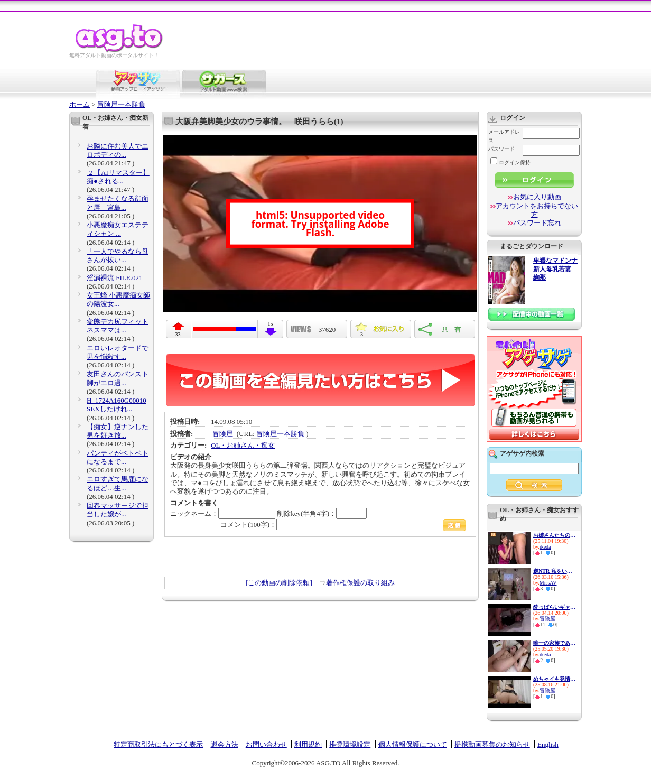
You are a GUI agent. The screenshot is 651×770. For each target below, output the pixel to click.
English (548, 744)
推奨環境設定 (349, 744)
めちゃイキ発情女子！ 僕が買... (554, 679)
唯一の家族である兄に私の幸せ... (554, 643)
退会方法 (224, 744)
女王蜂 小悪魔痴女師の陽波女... (118, 299)
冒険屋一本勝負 (121, 104)
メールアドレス (504, 136)
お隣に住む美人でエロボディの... (117, 150)
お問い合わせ (266, 744)
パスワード (501, 149)
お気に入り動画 (537, 197)
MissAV (548, 583)
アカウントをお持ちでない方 (537, 210)
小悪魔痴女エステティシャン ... (117, 229)
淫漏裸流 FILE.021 (114, 278)
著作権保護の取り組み (360, 583)
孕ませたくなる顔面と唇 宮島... (117, 202)
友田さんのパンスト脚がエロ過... (117, 378)
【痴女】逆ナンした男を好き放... (117, 431)
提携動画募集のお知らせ (492, 744)
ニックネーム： (222, 513)
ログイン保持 (510, 162)
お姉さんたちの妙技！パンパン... (554, 535)
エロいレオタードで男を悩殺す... (117, 352)
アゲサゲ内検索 (522, 453)
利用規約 (308, 744)
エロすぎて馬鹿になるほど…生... (117, 483)
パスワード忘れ (537, 223)
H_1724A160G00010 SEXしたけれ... (116, 404)
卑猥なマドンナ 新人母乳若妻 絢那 (555, 269)
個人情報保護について (412, 744)
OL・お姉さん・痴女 (243, 445)
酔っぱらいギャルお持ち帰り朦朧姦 (554, 607)
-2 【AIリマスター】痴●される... (118, 177)
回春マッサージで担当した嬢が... (117, 510)
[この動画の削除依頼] (279, 583)
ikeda (545, 547)
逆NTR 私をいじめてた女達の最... (554, 571)
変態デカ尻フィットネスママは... (117, 326)
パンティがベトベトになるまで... (117, 457)
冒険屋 (222, 434)
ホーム (79, 104)
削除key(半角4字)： (322, 513)
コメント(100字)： (343, 524)
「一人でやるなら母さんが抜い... (117, 255)
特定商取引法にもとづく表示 (158, 744)
